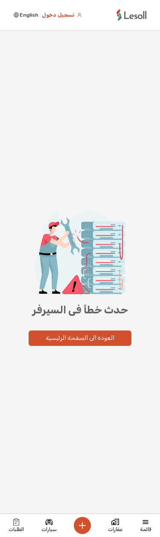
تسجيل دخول (62, 15)
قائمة (145, 525)
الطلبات (16, 525)
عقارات (115, 525)
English (26, 15)
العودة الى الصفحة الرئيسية (80, 338)
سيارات (49, 525)
